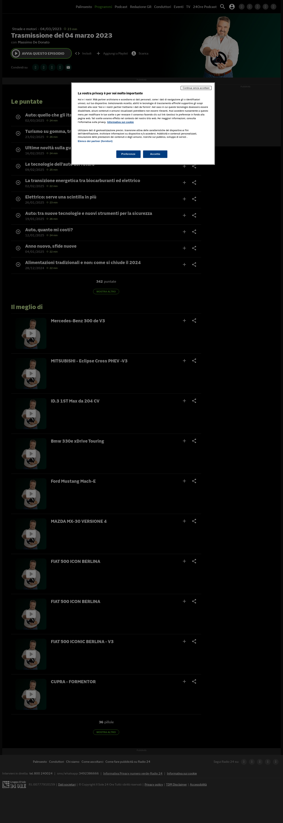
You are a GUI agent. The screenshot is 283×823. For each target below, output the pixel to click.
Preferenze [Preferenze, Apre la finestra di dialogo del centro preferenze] (128, 154)
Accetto (155, 154)
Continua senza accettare (196, 88)
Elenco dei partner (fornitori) (95, 141)
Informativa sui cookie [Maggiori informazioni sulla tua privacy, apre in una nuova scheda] (120, 122)
